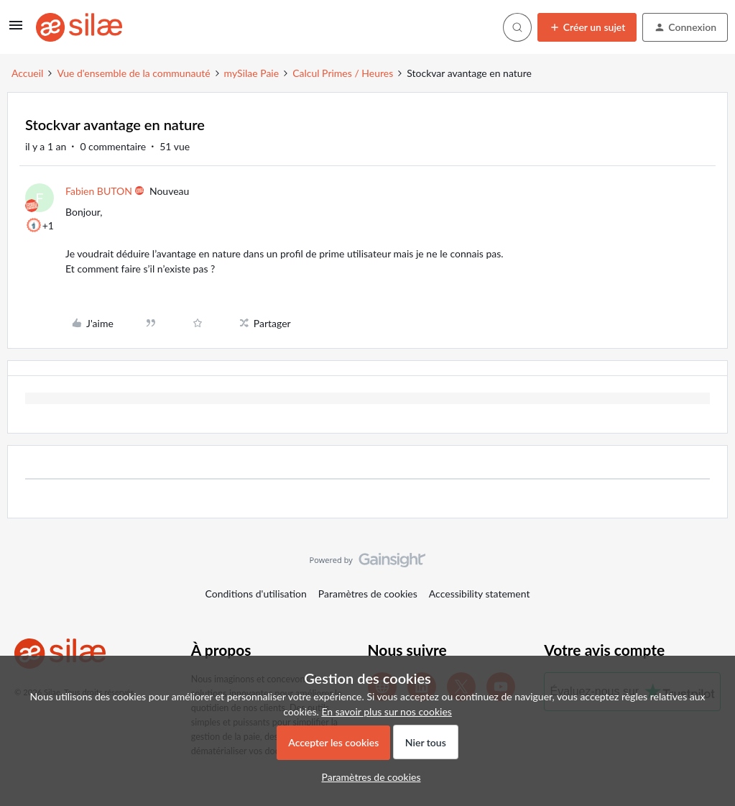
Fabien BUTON (98, 191)
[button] (15, 30)
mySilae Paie (251, 73)
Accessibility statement (479, 593)
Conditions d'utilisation (256, 593)
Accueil (27, 73)
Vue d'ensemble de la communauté (133, 73)
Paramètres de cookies (367, 593)
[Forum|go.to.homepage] (79, 27)
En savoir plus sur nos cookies (386, 711)
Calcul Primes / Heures (342, 73)
